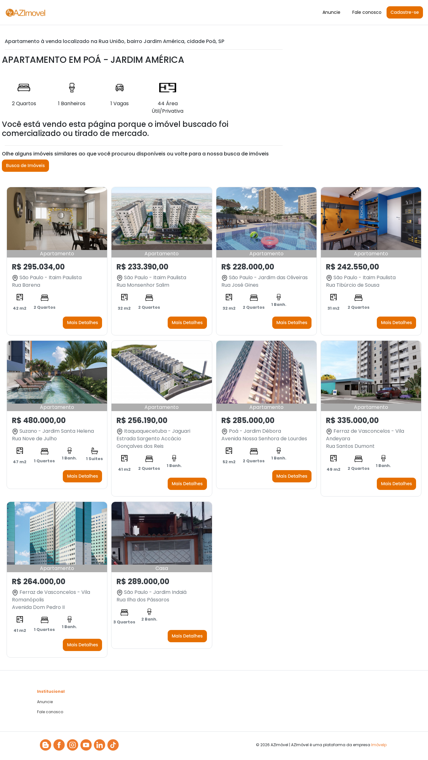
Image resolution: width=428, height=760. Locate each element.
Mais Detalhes (82, 322)
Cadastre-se (405, 12)
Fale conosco (367, 12)
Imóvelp (379, 744)
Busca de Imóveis (25, 165)
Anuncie (331, 12)
